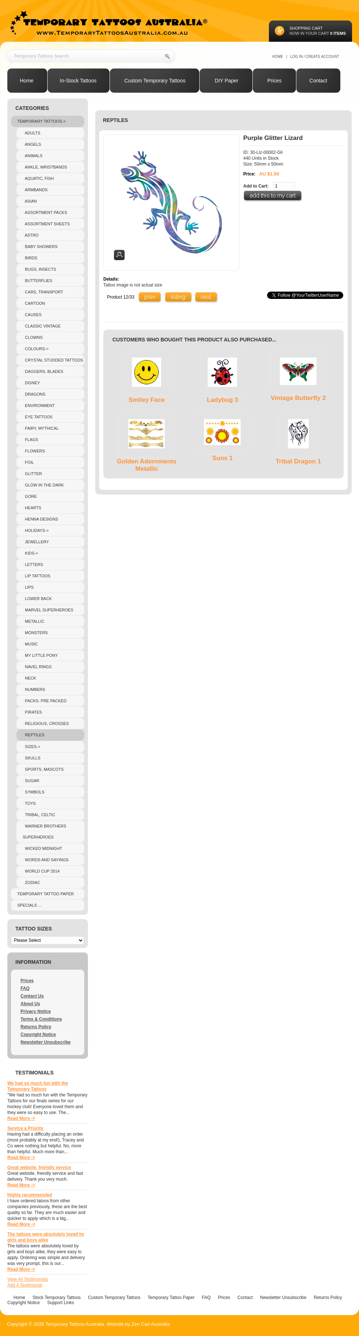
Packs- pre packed (44, 701)
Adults (31, 133)
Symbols (33, 792)
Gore (30, 496)
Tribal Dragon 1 (298, 461)
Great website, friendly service (39, 1167)
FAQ (25, 988)
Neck (29, 678)
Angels (32, 144)
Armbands (35, 190)
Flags (30, 439)
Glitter (32, 473)
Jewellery (36, 542)
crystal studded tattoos (53, 360)
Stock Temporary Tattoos (57, 1297)
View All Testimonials (27, 1279)
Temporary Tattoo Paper (45, 894)
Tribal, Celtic (39, 815)
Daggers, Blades (43, 371)
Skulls (31, 758)
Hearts (32, 508)
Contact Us (32, 996)
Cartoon (34, 303)
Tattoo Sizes (33, 929)
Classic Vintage (42, 326)
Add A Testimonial (24, 1285)
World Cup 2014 (41, 871)
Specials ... (29, 905)
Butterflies (37, 280)
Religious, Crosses (46, 723)
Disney (31, 383)
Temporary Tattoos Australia (74, 1324)
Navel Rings (37, 667)
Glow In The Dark (43, 485)
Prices (27, 980)
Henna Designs (40, 519)
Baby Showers (40, 246)
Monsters (35, 632)
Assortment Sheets (46, 224)
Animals (32, 155)
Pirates (32, 712)
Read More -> (21, 1118)
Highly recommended (29, 1195)
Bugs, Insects (39, 269)
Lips (28, 587)
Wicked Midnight (42, 848)
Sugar (31, 780)
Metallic (33, 621)
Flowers (34, 451)
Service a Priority (25, 1128)
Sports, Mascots (43, 769)
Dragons (34, 394)
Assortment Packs (45, 212)
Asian (30, 201)
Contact (244, 1297)
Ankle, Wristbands (45, 167)
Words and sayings (46, 860)
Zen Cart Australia (151, 1324)
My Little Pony (40, 655)
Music (30, 644)
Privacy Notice (36, 1011)
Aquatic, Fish (38, 178)
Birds (30, 258)
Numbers (34, 689)
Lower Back (37, 598)
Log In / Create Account (314, 57)
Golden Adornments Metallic (147, 465)
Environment (39, 405)
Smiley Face (146, 399)
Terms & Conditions (41, 1019)
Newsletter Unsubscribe (46, 1042)
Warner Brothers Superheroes (44, 831)
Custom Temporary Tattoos (114, 1297)
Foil (28, 462)
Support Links (60, 1302)
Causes (32, 314)
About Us (30, 1003)
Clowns (32, 337)
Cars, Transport (43, 292)
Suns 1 (222, 458)
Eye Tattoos (37, 417)
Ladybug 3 (222, 399)
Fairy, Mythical (41, 428)
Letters (33, 564)
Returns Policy (36, 1026)
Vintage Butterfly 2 (298, 398)
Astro (30, 235)
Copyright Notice (38, 1034)
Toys (29, 803)
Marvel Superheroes (48, 610)
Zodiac (31, 882)
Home (277, 57)
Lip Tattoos (36, 576)
